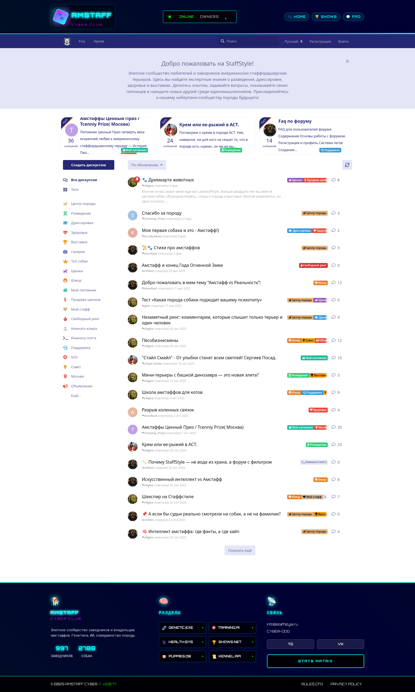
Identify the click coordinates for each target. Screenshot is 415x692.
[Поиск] (248, 41)
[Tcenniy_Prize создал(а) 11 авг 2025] (133, 429)
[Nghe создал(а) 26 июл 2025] (133, 377)
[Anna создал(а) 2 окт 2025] (133, 412)
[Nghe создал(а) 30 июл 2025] (133, 319)
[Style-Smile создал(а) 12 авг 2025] (133, 360)
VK (341, 644)
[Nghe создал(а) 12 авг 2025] (133, 343)
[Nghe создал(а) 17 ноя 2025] (133, 302)
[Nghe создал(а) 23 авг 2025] (133, 182)
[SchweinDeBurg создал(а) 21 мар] (133, 215)
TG (290, 644)
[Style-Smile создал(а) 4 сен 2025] (133, 447)
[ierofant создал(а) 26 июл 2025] (133, 534)
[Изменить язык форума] (293, 41)
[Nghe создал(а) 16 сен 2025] (133, 499)
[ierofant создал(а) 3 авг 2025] (133, 285)
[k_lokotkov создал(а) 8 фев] (133, 233)
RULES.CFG (312, 684)
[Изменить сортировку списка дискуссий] (147, 165)
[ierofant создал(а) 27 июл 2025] (133, 482)
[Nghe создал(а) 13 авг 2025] (133, 395)
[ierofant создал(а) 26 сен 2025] (133, 464)
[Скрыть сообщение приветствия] (347, 61)
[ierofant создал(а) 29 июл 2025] (133, 250)
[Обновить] (347, 165)
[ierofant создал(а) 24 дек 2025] (133, 267)
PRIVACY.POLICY (346, 684)
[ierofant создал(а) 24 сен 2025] (133, 516)
